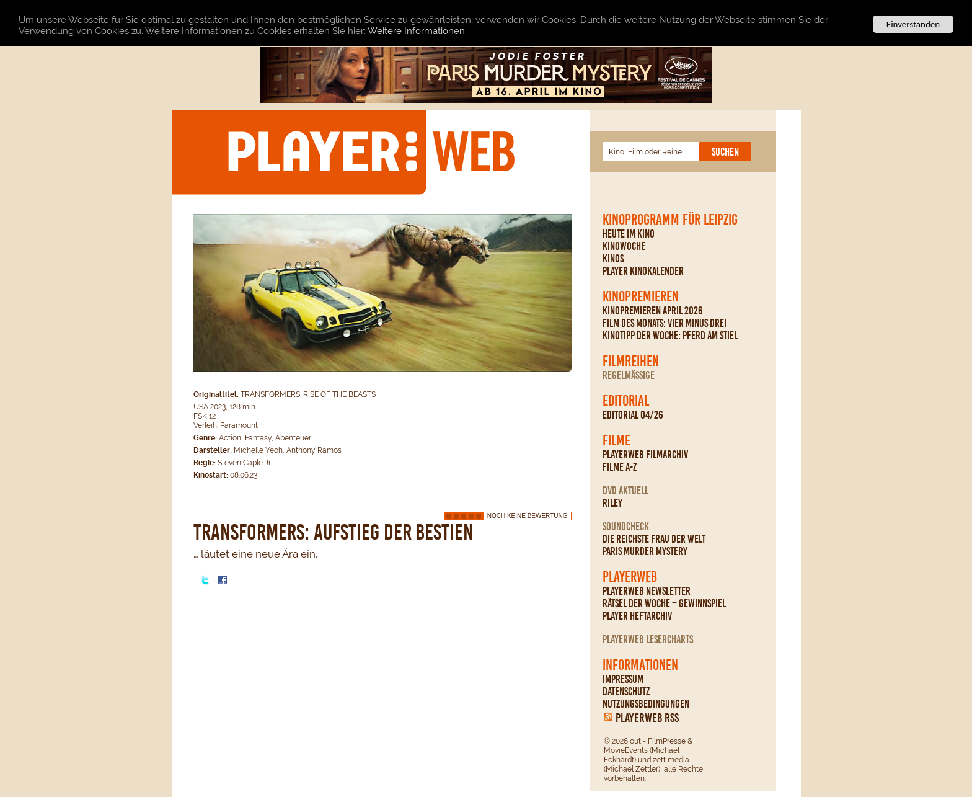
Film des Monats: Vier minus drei (665, 323)
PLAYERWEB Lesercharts (648, 639)
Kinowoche (624, 246)
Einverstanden (913, 24)
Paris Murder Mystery (645, 551)
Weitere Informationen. (417, 30)
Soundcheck (626, 526)
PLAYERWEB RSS (647, 717)
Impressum (623, 679)
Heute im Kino (629, 233)
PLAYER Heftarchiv (637, 615)
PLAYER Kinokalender (643, 271)
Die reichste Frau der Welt (654, 539)
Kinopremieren (641, 296)
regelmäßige (629, 375)
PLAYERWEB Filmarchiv (645, 454)
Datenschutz (626, 691)
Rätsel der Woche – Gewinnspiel (664, 603)
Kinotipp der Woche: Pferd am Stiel (670, 335)
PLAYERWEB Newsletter (647, 591)
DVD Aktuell (625, 490)
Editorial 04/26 (633, 415)
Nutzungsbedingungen (646, 704)
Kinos (613, 258)
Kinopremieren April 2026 (653, 310)
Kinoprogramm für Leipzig (670, 219)
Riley (612, 503)
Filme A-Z (620, 467)
